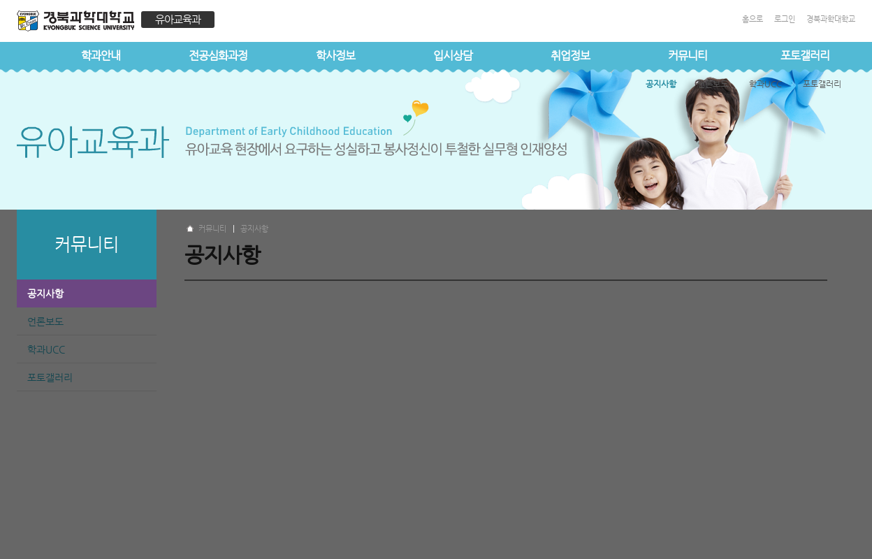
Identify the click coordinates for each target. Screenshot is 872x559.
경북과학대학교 (830, 19)
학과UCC (46, 349)
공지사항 (45, 293)
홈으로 (752, 19)
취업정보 (570, 55)
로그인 (784, 19)
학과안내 (100, 55)
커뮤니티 (687, 55)
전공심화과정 (218, 55)
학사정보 (335, 55)
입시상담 (452, 55)
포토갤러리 (50, 377)
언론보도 (45, 321)
